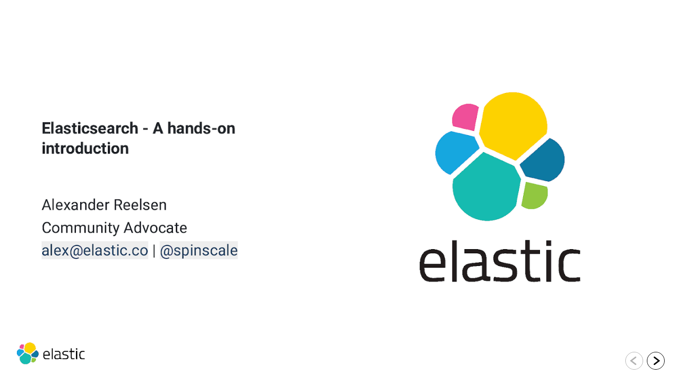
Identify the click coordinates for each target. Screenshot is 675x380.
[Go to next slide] (656, 361)
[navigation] (645, 361)
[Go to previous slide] (634, 361)
